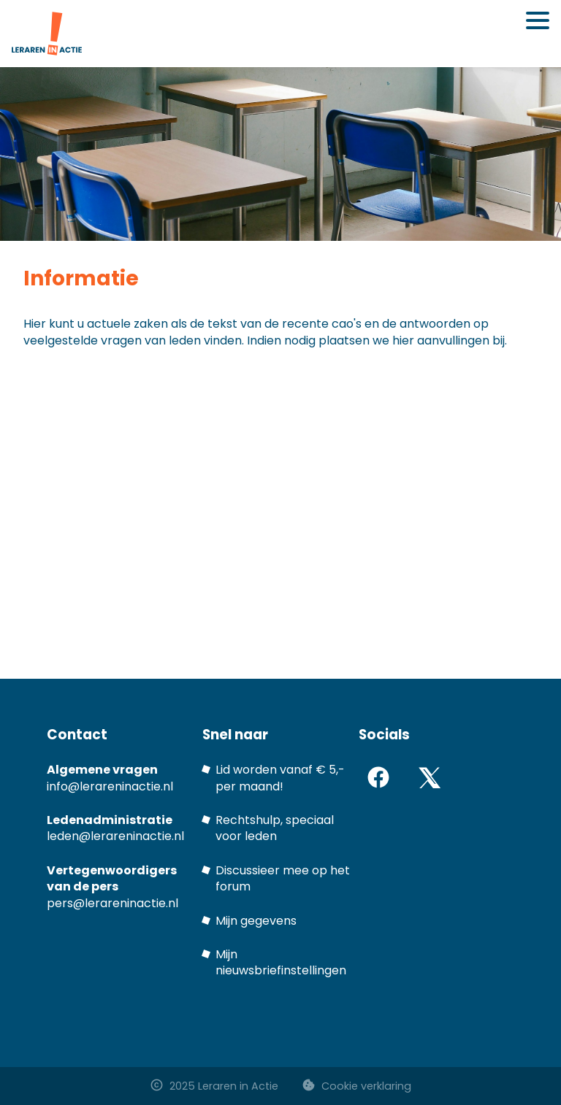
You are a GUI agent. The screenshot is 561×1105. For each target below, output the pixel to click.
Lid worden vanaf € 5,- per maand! (280, 777)
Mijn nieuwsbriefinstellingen (280, 962)
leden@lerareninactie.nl (115, 836)
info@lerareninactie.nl (110, 786)
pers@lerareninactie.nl (112, 903)
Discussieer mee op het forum (282, 878)
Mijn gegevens (256, 920)
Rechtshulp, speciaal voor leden (274, 828)
